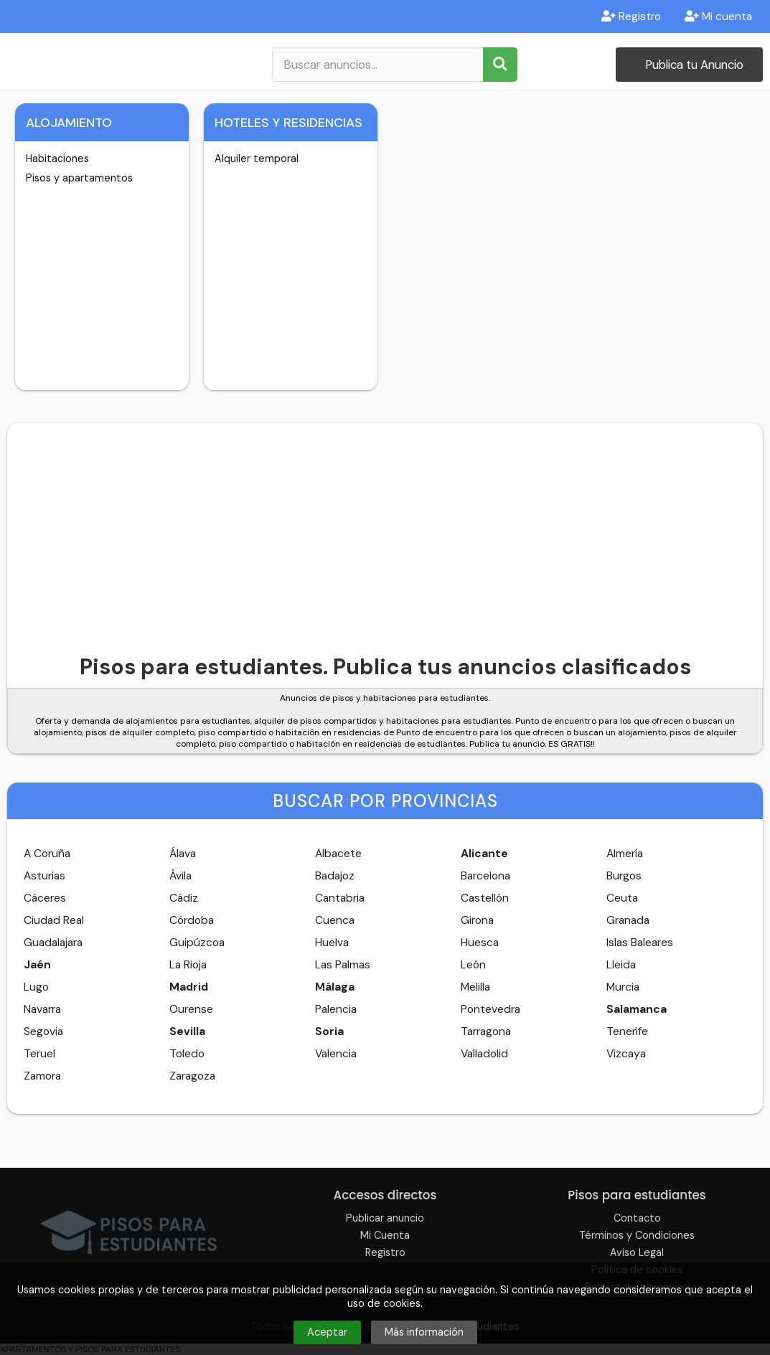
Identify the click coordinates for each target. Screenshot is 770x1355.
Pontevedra (490, 1009)
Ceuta (622, 898)
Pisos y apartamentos (79, 177)
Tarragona (486, 1031)
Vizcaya (626, 1054)
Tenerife (627, 1031)
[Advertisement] (385, 530)
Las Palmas (342, 965)
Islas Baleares (639, 942)
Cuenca (335, 920)
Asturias (44, 876)
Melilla (475, 987)
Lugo (36, 987)
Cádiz (183, 898)
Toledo (187, 1054)
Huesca (480, 942)
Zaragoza (192, 1076)
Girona (477, 920)
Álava (182, 853)
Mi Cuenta (385, 1235)
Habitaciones (57, 158)
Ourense (191, 1009)
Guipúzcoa (197, 942)
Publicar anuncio (385, 1218)
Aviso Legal (637, 1252)
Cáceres (45, 898)
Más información (424, 1332)
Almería (624, 853)
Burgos (624, 876)
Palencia (336, 1009)
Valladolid (484, 1054)
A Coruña (47, 853)
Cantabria (340, 898)
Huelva (332, 942)
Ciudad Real (54, 920)
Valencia (336, 1054)
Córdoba (191, 920)
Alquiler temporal (257, 158)
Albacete (338, 853)
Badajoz (335, 876)
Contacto (637, 1218)
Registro (631, 16)
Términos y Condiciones (637, 1235)
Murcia (622, 987)
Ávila (180, 876)
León (473, 965)
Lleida (621, 965)
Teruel (39, 1054)
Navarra (42, 1009)
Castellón (485, 898)
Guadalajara (53, 942)
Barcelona (485, 876)
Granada (627, 920)
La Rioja (188, 965)
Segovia (43, 1031)
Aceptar (327, 1332)
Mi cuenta (718, 16)
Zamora (42, 1076)
